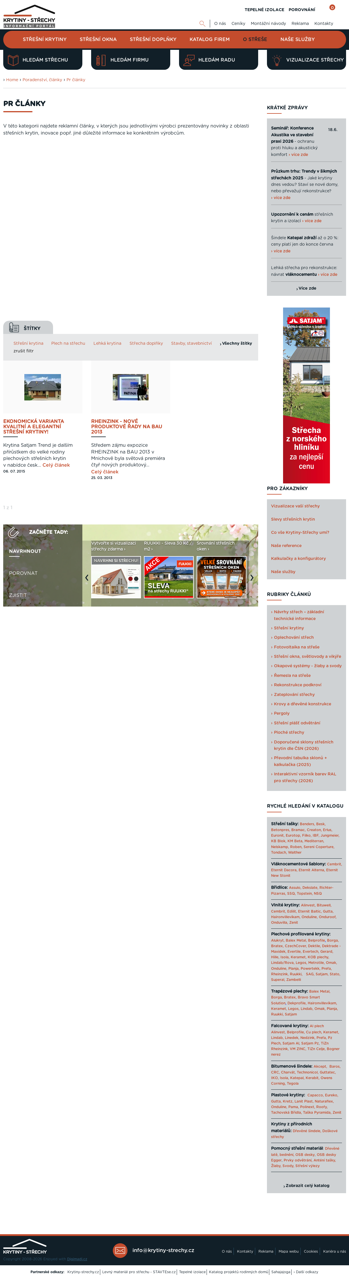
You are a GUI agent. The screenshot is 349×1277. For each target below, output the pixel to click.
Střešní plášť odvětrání (297, 723)
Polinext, (307, 1107)
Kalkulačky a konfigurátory (298, 559)
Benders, (307, 824)
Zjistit (18, 414)
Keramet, (298, 957)
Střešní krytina (28, 162)
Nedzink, (307, 1038)
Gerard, (326, 951)
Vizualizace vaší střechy (295, 506)
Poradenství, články (42, 80)
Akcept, (320, 1066)
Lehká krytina (107, 162)
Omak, (331, 962)
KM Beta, (295, 841)
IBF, (316, 835)
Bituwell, (324, 905)
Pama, (293, 1107)
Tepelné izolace (192, 1272)
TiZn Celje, (316, 1049)
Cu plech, (314, 1032)
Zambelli (293, 979)
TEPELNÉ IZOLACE (264, 10)
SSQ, (291, 893)
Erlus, (327, 830)
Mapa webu (289, 1251)
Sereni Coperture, (319, 847)
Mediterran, (314, 841)
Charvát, (288, 1072)
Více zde (307, 288)
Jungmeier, (330, 835)
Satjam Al (290, 1043)
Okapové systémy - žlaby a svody (308, 666)
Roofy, (322, 1107)
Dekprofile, (297, 1003)
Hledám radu (209, 60)
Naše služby (297, 39)
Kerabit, (312, 1078)
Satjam (291, 1014)
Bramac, (298, 830)
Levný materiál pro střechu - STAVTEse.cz (139, 1272)
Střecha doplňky (146, 162)
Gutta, (328, 911)
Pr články (76, 80)
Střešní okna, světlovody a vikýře (307, 657)
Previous (88, 400)
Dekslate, (310, 887)
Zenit (293, 922)
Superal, (278, 979)
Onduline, (310, 917)
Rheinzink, (280, 974)
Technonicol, (308, 1072)
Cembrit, (334, 864)
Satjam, (322, 974)
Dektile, (314, 946)
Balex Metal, (296, 940)
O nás (220, 24)
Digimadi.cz (77, 1259)
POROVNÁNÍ (302, 10)
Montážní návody (268, 24)
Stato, (335, 974)
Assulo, (295, 887)
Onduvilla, (279, 922)
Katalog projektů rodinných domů (238, 1272)
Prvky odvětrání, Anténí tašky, (310, 1160)
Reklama (300, 24)
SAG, (310, 974)
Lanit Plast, (304, 1101)
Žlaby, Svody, (282, 1166)
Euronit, (278, 835)
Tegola (293, 1083)
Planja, (293, 968)
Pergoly (282, 713)
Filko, (306, 835)
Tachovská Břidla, (286, 1112)
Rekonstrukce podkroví (297, 685)
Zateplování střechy (294, 695)
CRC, (275, 1072)
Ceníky (238, 24)
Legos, (301, 962)
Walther (295, 852)
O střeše (255, 39)
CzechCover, (296, 946)
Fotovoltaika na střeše (296, 647)
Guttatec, (328, 1072)
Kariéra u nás (334, 1251)
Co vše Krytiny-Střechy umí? (300, 533)
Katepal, (297, 1078)
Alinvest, (308, 905)
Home (12, 80)
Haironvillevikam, (285, 917)
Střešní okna (98, 39)
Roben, (296, 847)
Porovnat (23, 392)
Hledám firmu (122, 60)
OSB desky (305, 1155)
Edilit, (292, 911)
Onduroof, (327, 917)
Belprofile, (296, 1032)
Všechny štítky (237, 162)
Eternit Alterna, (312, 870)
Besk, (321, 824)
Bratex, (277, 946)
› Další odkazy (306, 1272)
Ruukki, (296, 974)
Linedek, (292, 1038)
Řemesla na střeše (292, 676)
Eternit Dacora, (284, 870)
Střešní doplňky (153, 39)
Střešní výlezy (307, 1166)
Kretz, (288, 1101)
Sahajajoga (280, 1272)
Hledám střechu (38, 60)
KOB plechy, (318, 957)
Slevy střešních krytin (293, 519)
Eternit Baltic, (310, 911)
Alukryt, (278, 940)
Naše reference (286, 546)
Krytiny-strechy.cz (83, 1272)
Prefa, (326, 968)
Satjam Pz (310, 1043)
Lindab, (307, 1009)
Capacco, (315, 1095)
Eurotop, (293, 835)
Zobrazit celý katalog (307, 1186)
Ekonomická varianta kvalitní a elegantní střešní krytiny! (33, 246)
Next (253, 400)
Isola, (285, 957)
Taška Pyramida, (317, 1112)
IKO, (275, 1078)
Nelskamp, (280, 847)
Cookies (311, 1251)
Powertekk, (310, 968)
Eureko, (331, 1095)
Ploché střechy (289, 733)
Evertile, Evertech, (303, 951)
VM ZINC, (298, 1049)
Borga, (333, 940)
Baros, (335, 1066)
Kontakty (323, 24)
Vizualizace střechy (307, 60)
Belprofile (316, 940)
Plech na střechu (68, 162)
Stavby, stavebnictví (191, 162)
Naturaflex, (324, 1101)
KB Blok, (278, 841)
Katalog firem (210, 39)
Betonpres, (280, 830)
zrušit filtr (23, 170)
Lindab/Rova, (282, 962)
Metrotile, (316, 962)
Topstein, (305, 893)
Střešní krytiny (45, 39)
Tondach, (279, 852)
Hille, (275, 957)
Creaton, (314, 830)
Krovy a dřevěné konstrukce (302, 704)
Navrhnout (25, 370)
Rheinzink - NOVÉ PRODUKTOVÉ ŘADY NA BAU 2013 (126, 246)
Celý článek (56, 284)
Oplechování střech (294, 638)
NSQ (318, 893)
